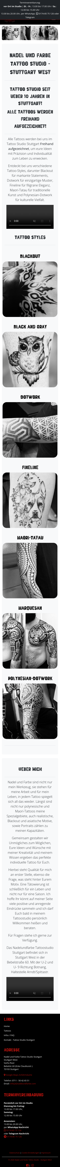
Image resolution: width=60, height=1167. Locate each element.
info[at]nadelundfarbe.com (23, 1083)
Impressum (46, 1152)
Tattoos (7, 1030)
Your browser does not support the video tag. (30, 217)
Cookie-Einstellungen (30, 1152)
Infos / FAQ (9, 1035)
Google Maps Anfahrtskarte (18, 1074)
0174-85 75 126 (45, 13)
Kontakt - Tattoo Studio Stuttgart (19, 1039)
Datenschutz (14, 1152)
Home (7, 1026)
